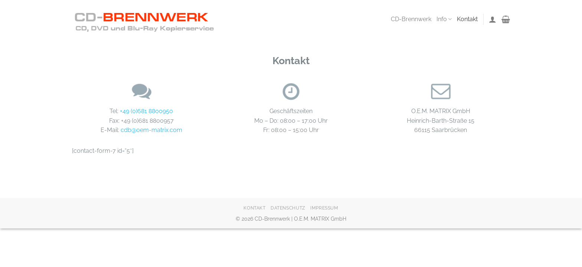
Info (444, 19)
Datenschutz (288, 208)
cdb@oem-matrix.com (151, 130)
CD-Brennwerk (411, 19)
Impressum (324, 208)
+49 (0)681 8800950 (146, 111)
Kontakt (467, 19)
